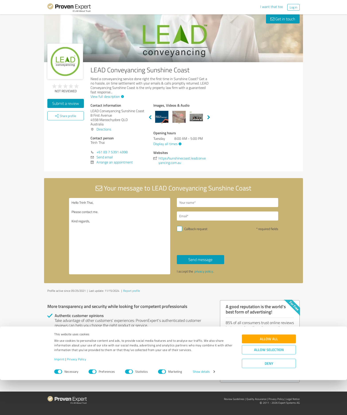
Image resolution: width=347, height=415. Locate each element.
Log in (293, 7)
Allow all (269, 374)
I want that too (271, 6)
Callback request (195, 229)
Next (208, 117)
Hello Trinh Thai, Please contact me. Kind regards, (119, 236)
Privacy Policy (76, 394)
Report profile (131, 291)
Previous (150, 117)
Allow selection (269, 384)
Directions (103, 129)
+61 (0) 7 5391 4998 (112, 152)
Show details (201, 407)
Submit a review (65, 103)
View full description (107, 96)
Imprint (59, 394)
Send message (200, 259)
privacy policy (203, 271)
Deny (269, 398)
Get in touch (282, 18)
